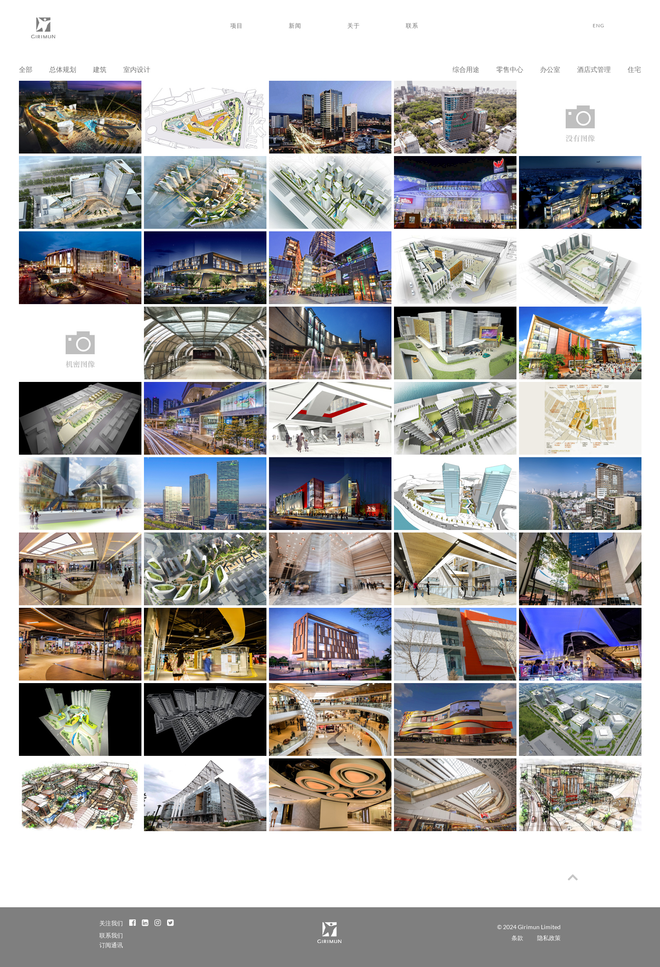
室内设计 (136, 69)
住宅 (634, 69)
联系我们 (111, 935)
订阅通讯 (111, 944)
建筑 (99, 69)
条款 (517, 937)
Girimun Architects (43, 29)
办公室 (550, 69)
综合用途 (465, 69)
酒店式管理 (594, 69)
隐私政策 (549, 937)
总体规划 (62, 69)
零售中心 (509, 69)
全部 (25, 69)
